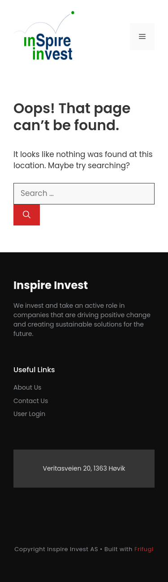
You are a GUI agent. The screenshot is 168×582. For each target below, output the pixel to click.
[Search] (26, 215)
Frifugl (144, 549)
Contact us (30, 400)
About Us (27, 387)
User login (29, 413)
